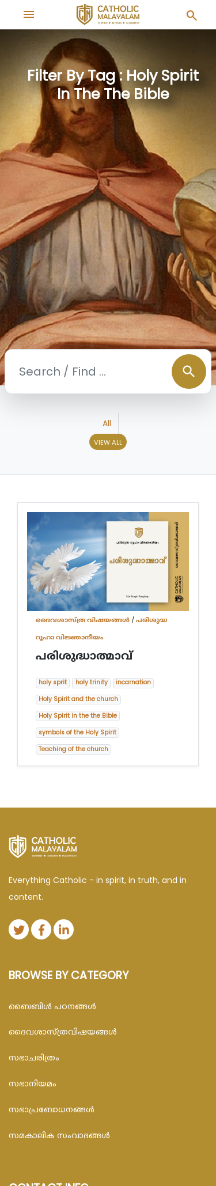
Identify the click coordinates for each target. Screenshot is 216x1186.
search (189, 371)
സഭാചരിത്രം (34, 1057)
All (107, 423)
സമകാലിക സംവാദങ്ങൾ (59, 1135)
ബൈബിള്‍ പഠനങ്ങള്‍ (52, 1006)
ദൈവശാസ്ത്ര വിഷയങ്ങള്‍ (83, 619)
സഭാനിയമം (32, 1083)
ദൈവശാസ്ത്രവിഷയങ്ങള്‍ (63, 1031)
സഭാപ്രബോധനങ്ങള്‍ (51, 1109)
